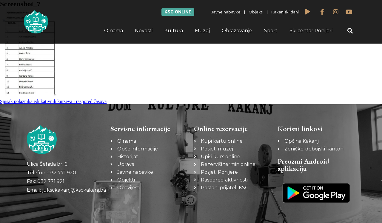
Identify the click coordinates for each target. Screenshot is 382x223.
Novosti (144, 30)
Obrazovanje (237, 30)
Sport (271, 30)
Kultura (173, 30)
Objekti (256, 12)
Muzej (202, 30)
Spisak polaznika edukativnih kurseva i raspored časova (53, 101)
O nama (113, 30)
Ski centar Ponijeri (310, 30)
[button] (350, 31)
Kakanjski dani (285, 12)
